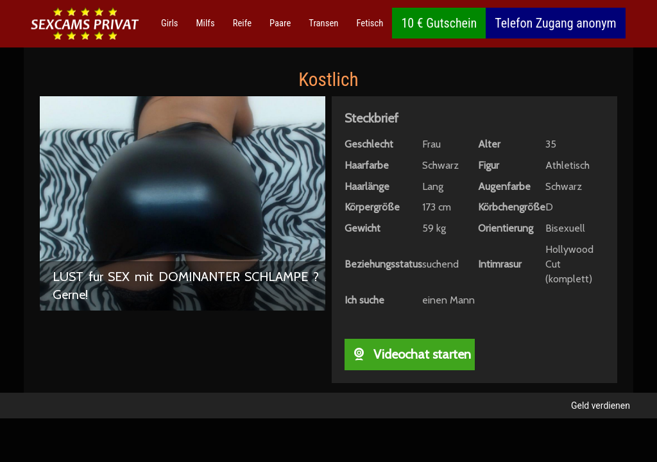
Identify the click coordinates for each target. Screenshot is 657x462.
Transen (323, 23)
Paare (280, 23)
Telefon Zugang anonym (555, 23)
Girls (169, 23)
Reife (242, 23)
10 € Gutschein (439, 23)
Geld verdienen (600, 405)
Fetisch (369, 23)
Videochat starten (409, 354)
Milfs (205, 23)
